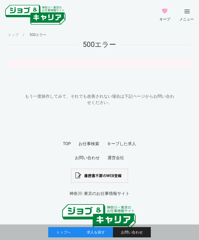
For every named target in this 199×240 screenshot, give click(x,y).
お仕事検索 (89, 143)
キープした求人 (121, 143)
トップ (13, 35)
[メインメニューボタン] (187, 11)
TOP (67, 143)
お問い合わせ (132, 232)
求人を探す (96, 232)
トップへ (63, 232)
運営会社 (116, 157)
